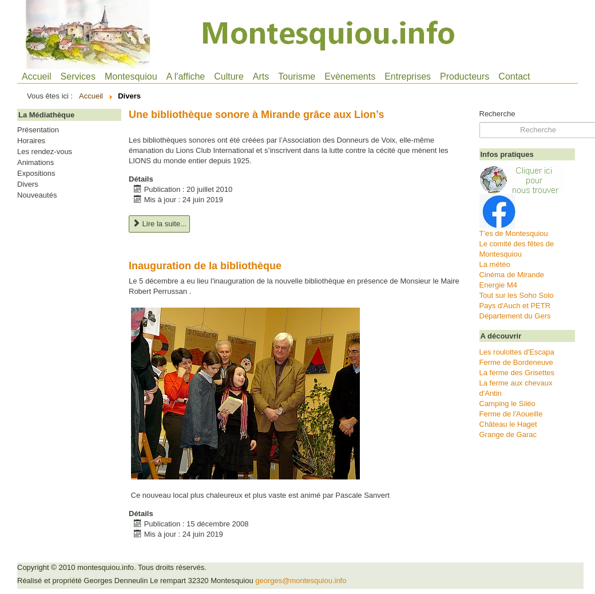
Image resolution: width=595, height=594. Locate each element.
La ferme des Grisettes (517, 372)
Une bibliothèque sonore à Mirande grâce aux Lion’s (256, 114)
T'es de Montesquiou (513, 233)
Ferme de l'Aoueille (511, 414)
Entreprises (407, 76)
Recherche (497, 113)
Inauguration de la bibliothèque (205, 266)
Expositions (36, 174)
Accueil (36, 76)
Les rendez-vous (44, 152)
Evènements (349, 76)
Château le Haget (508, 424)
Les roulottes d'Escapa (516, 352)
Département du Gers (515, 316)
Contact (514, 76)
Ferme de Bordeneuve (516, 362)
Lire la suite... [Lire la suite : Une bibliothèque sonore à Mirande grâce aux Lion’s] (159, 223)
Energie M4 (498, 285)
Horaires (31, 141)
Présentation (38, 130)
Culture (229, 76)
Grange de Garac (508, 434)
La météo (494, 264)
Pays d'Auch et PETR (515, 305)
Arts (261, 76)
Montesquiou (131, 76)
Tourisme (296, 76)
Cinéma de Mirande (511, 274)
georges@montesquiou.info (300, 580)
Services (78, 76)
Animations (35, 163)
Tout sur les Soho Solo (516, 295)
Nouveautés (37, 195)
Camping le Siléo (507, 403)
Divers (27, 184)
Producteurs (464, 76)
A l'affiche (185, 76)
